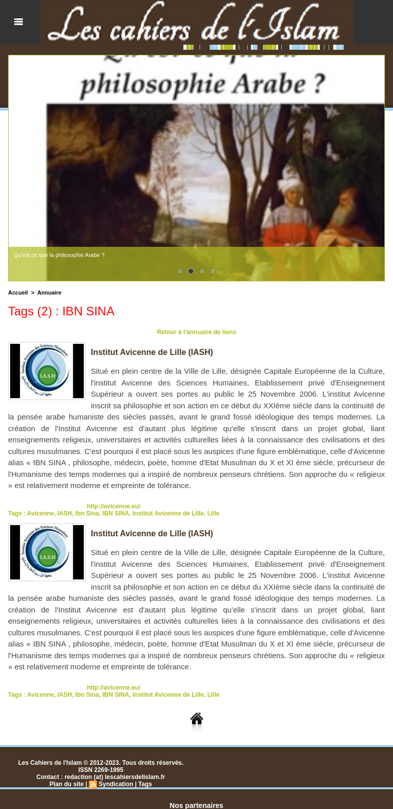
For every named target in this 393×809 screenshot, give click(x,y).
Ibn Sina (87, 513)
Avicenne (40, 513)
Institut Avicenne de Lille (168, 513)
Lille (213, 513)
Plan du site (67, 784)
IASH (64, 513)
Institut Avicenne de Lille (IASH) (152, 352)
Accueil (18, 292)
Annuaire (49, 292)
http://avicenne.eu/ (113, 506)
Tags (145, 784)
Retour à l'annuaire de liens (196, 332)
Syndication (116, 784)
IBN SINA (116, 513)
